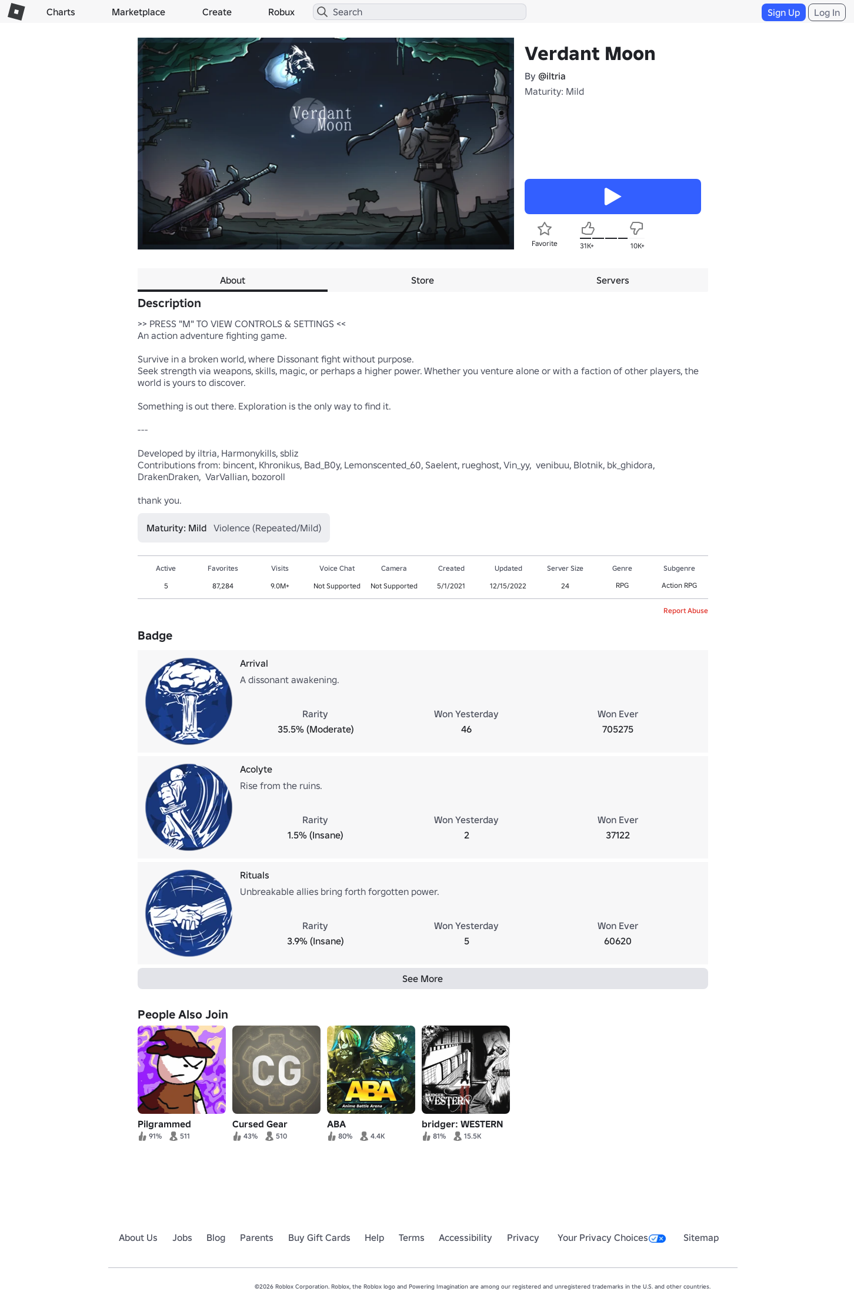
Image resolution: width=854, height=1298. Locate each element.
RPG (622, 585)
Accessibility (465, 1237)
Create (217, 12)
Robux (281, 12)
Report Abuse (685, 610)
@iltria (552, 76)
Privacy (523, 1237)
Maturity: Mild (554, 91)
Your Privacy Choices (612, 1237)
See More (422, 978)
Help (374, 1237)
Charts (60, 12)
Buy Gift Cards (319, 1237)
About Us (138, 1237)
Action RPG (679, 585)
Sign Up (784, 12)
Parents (256, 1237)
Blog (215, 1237)
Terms (412, 1237)
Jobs (182, 1237)
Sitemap (701, 1237)
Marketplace (138, 12)
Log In (827, 12)
